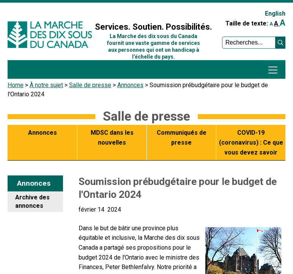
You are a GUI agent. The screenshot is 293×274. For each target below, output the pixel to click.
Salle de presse (90, 85)
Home (16, 85)
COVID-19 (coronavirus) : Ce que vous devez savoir (251, 142)
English (275, 13)
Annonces (130, 85)
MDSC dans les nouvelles (112, 137)
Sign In (106, 10)
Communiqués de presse (181, 137)
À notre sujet (46, 85)
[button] (280, 43)
